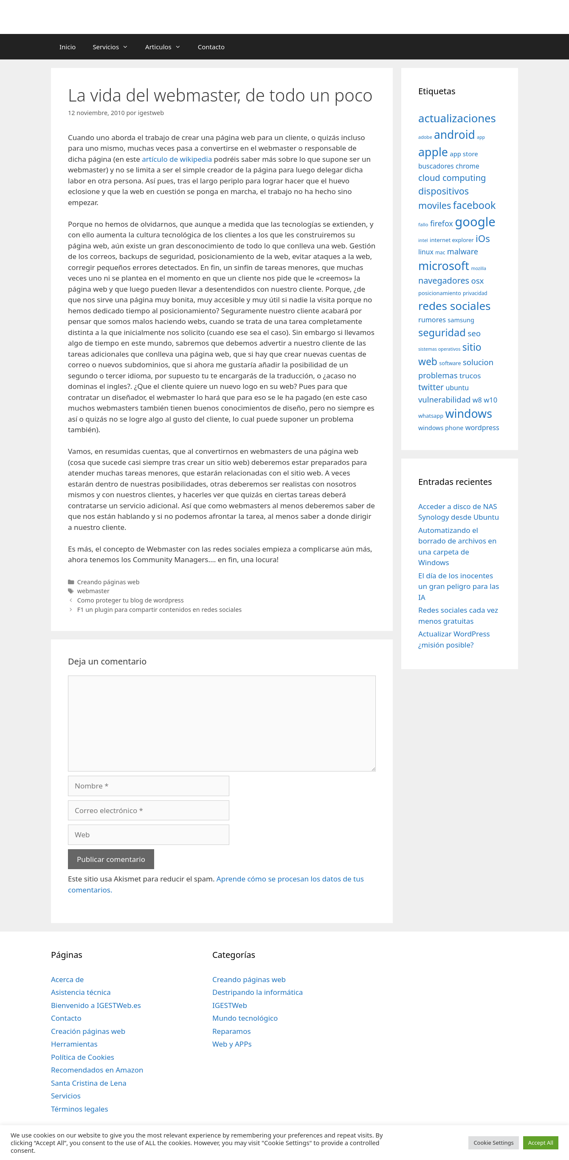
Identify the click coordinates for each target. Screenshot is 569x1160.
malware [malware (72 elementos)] (462, 251)
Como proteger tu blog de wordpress (130, 600)
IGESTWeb (229, 1005)
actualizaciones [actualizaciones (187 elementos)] (457, 118)
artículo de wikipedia (177, 159)
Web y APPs (232, 1044)
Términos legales (79, 1109)
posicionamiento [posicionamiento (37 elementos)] (439, 293)
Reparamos (231, 1031)
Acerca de (67, 979)
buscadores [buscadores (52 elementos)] (436, 166)
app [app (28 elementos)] (481, 137)
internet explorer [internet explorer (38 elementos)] (452, 240)
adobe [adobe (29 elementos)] (425, 137)
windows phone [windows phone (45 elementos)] (440, 428)
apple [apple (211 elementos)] (433, 152)
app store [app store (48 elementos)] (464, 153)
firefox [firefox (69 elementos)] (441, 223)
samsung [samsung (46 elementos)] (461, 319)
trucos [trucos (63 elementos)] (470, 375)
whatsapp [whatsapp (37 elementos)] (430, 416)
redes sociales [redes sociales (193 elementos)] (454, 305)
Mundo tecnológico (245, 1018)
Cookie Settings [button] (493, 1142)
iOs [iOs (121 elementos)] (483, 238)
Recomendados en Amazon (97, 1070)
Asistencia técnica (81, 992)
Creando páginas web (108, 582)
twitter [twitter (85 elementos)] (431, 387)
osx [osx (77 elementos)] (477, 280)
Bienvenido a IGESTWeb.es (96, 1005)
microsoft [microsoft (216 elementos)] (443, 265)
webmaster (93, 591)
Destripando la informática (257, 992)
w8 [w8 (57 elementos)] (477, 400)
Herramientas (74, 1044)
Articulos (167, 46)
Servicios (115, 46)
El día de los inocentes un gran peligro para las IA (458, 586)
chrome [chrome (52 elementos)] (467, 166)
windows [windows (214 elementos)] (468, 413)
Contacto (211, 46)
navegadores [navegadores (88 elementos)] (443, 280)
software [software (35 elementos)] (450, 363)
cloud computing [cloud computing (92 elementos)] (452, 177)
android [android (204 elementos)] (454, 134)
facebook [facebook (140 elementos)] (474, 205)
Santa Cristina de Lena (89, 1083)
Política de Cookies (82, 1057)
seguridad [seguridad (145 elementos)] (442, 332)
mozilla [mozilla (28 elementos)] (479, 268)
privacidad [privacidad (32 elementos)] (475, 293)
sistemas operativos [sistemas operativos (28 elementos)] (439, 349)
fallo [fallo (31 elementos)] (423, 224)
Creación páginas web (88, 1031)
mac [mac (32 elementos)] (440, 252)
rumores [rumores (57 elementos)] (432, 319)
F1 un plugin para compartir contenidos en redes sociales (159, 609)
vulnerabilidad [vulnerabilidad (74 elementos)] (444, 399)
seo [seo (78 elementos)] (474, 333)
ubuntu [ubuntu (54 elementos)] (457, 387)
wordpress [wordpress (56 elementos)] (482, 427)
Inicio (67, 46)
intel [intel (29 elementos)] (423, 240)
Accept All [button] (540, 1142)
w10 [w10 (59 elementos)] (490, 400)
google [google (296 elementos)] (475, 221)
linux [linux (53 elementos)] (426, 251)
